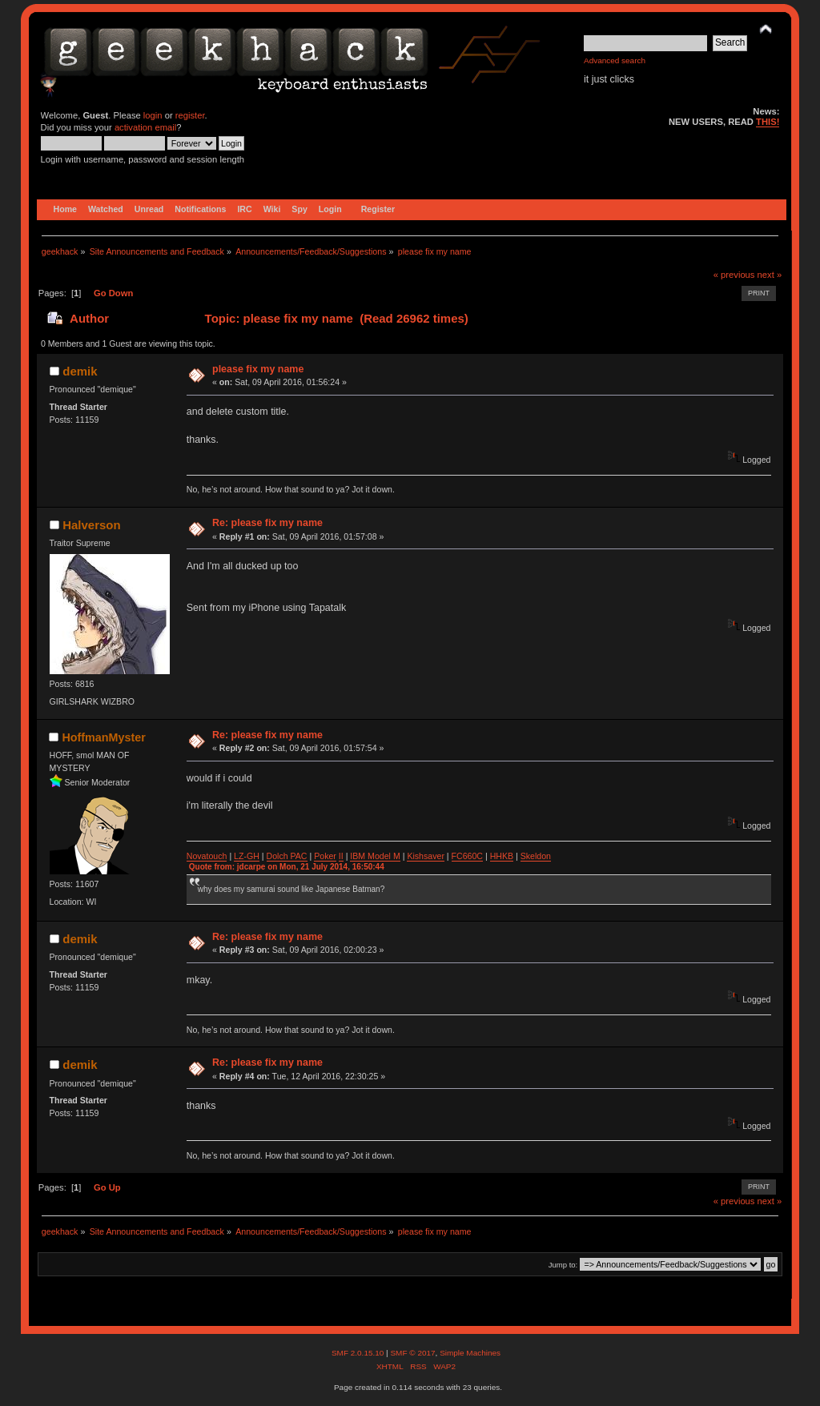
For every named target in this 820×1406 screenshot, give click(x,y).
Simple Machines (470, 1352)
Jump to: (563, 1264)
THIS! (767, 122)
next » (770, 274)
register (190, 115)
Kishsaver (425, 856)
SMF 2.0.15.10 (359, 1352)
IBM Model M (375, 856)
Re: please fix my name (267, 522)
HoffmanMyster (103, 737)
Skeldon (536, 856)
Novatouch (207, 856)
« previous (734, 274)
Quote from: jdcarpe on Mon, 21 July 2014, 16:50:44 (286, 866)
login (153, 115)
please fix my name (257, 369)
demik (79, 371)
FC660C (467, 856)
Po (319, 856)
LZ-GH (246, 856)
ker (330, 856)
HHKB (501, 856)
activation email (145, 127)
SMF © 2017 (412, 1352)
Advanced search (614, 60)
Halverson (91, 525)
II (341, 856)
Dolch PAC (287, 856)
